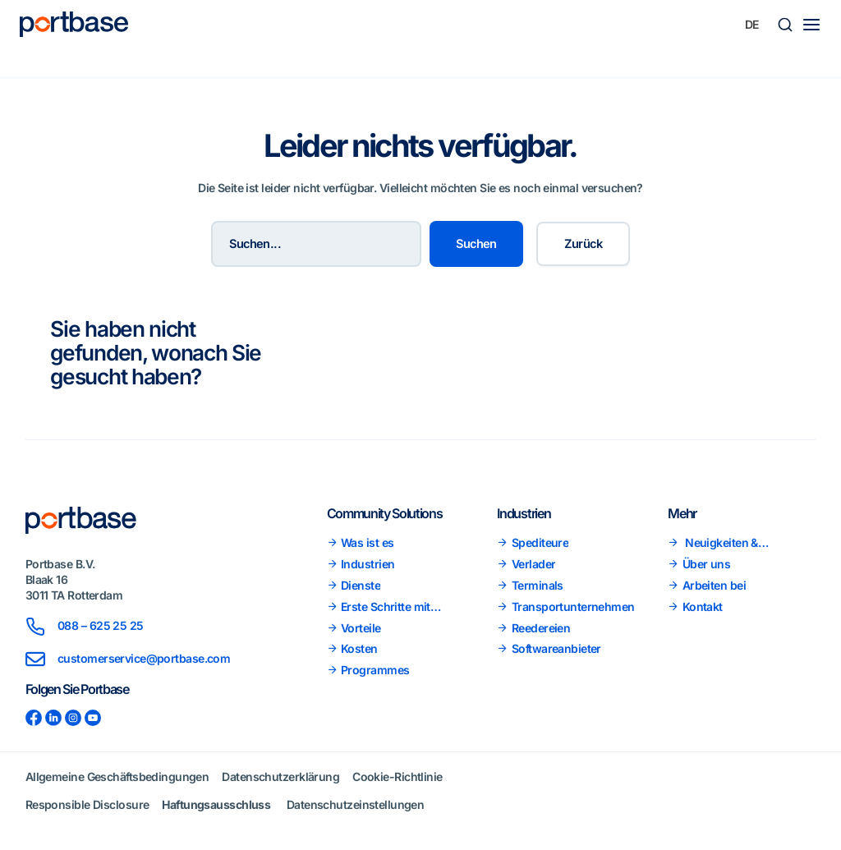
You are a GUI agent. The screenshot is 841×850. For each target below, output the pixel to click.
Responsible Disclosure (87, 804)
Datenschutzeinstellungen (356, 804)
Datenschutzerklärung (280, 776)
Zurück (583, 244)
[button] (785, 24)
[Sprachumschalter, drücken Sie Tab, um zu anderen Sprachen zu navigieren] (752, 24)
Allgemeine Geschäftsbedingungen (117, 776)
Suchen (476, 244)
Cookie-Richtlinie (397, 776)
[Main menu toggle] (811, 24)
